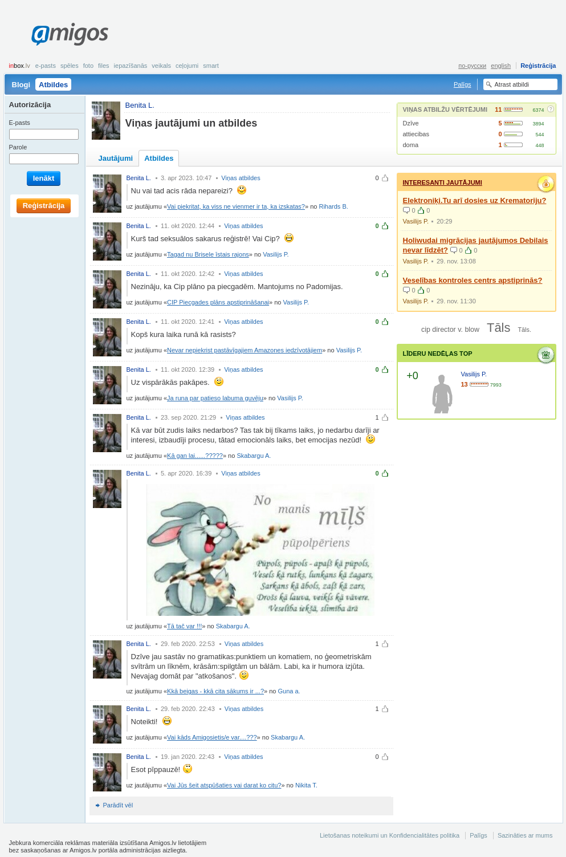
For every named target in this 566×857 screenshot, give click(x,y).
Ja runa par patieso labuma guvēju (215, 398)
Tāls (498, 327)
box (19, 65)
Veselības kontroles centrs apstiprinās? (473, 280)
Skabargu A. (254, 455)
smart (211, 65)
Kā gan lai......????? (195, 455)
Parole (18, 147)
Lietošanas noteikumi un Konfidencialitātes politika (389, 835)
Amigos (69, 34)
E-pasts (45, 65)
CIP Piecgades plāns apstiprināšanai (218, 302)
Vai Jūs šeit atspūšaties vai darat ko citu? (224, 785)
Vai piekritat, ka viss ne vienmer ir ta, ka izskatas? (236, 206)
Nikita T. (306, 785)
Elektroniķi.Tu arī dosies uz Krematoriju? (475, 200)
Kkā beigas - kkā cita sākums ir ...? (215, 691)
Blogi (21, 84)
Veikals (161, 65)
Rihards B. (333, 206)
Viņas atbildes (240, 177)
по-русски (472, 65)
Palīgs (462, 84)
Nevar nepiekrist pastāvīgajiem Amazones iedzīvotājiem (244, 350)
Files (103, 65)
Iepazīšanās (131, 65)
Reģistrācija (538, 65)
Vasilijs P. (275, 254)
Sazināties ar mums (525, 835)
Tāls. (524, 329)
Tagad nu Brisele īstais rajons (208, 254)
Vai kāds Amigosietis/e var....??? (212, 737)
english (501, 65)
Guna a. (289, 691)
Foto (88, 65)
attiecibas (416, 134)
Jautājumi (116, 158)
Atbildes (53, 84)
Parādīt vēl (118, 805)
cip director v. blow (450, 330)
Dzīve (411, 123)
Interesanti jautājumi (442, 182)
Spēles (69, 65)
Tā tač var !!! (184, 626)
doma (411, 144)
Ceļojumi (187, 65)
